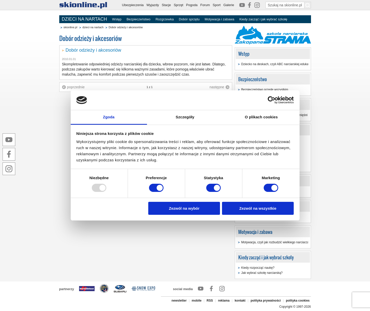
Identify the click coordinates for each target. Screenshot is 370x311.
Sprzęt (178, 5)
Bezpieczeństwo (139, 19)
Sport (216, 5)
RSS (210, 300)
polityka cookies (297, 300)
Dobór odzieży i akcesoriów (93, 50)
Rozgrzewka (165, 19)
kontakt (240, 300)
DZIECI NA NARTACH (84, 19)
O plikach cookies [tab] (261, 117)
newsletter (178, 300)
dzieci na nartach (92, 27)
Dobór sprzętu (189, 19)
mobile (197, 300)
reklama (223, 300)
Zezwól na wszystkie (257, 208)
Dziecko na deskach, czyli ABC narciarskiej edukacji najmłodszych (286, 64)
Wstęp (117, 19)
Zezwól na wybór (184, 208)
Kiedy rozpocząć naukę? (258, 268)
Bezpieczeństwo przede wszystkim (264, 89)
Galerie (228, 5)
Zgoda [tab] (109, 117)
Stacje (166, 5)
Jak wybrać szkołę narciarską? (262, 273)
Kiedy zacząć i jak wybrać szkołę (263, 19)
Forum (205, 5)
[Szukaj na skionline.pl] (307, 5)
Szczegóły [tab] (185, 117)
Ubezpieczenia (133, 5)
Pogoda (192, 5)
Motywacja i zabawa (219, 19)
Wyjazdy (152, 5)
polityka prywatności (265, 300)
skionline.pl (70, 27)
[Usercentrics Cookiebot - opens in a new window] (271, 100)
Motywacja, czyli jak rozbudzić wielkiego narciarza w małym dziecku (287, 242)
